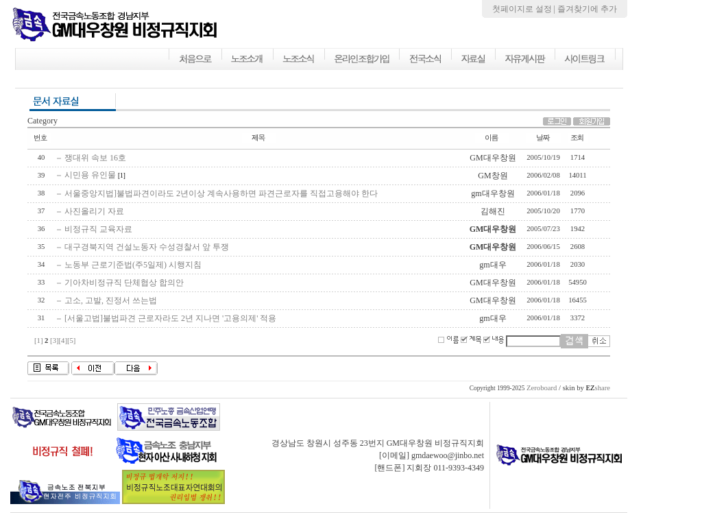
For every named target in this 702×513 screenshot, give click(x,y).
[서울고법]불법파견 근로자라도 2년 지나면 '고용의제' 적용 (170, 318)
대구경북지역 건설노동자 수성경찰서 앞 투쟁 (146, 247)
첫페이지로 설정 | (524, 9)
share (597, 388)
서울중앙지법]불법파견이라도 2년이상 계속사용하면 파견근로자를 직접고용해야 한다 (221, 193)
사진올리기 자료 (94, 211)
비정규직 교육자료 (98, 229)
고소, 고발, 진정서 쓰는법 (110, 300)
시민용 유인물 (90, 175)
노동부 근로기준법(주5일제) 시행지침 (133, 265)
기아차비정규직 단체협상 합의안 (124, 282)
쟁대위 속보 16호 (95, 158)
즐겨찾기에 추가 (587, 9)
